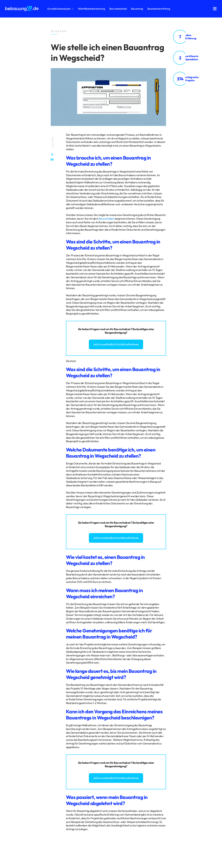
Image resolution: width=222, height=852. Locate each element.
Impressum (25, 754)
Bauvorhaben (107, 218)
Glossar (35, 754)
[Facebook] (53, 154)
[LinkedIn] (53, 159)
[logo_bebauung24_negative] (21, 7)
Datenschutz (12, 754)
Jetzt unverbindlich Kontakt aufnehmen (116, 344)
